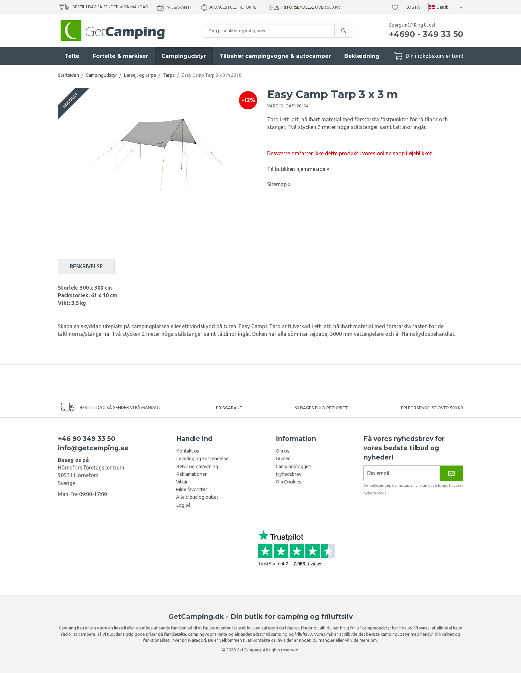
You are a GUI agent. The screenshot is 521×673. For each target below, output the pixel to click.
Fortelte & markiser (120, 56)
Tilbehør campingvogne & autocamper (275, 56)
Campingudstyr (183, 56)
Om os (282, 451)
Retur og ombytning (197, 466)
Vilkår (182, 481)
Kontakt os (187, 451)
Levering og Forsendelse (202, 458)
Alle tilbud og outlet (197, 497)
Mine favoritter (191, 489)
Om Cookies (288, 481)
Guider (283, 458)
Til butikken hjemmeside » (298, 169)
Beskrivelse (86, 266)
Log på (413, 7)
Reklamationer (191, 474)
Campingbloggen (293, 466)
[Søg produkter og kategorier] (269, 30)
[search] (343, 30)
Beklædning (361, 56)
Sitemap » (279, 184)
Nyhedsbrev (288, 474)
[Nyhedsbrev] (451, 473)
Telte (71, 56)
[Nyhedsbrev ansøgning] (402, 473)
